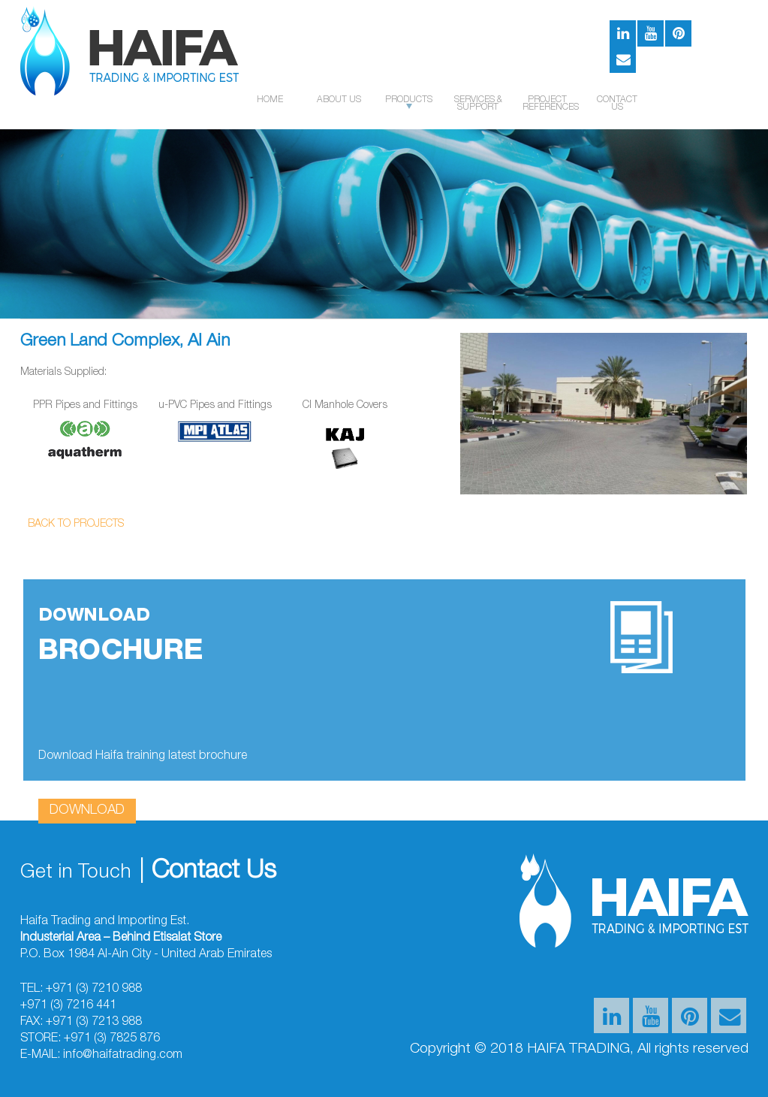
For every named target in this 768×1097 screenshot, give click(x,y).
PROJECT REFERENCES (548, 103)
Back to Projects (76, 524)
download (87, 810)
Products (408, 102)
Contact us (617, 103)
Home (270, 99)
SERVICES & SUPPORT (478, 103)
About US (339, 99)
